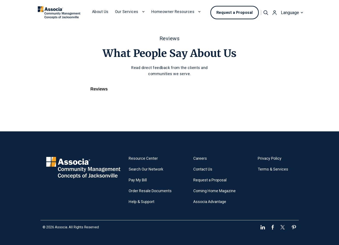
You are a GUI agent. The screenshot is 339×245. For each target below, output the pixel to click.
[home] (59, 12)
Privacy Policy (269, 158)
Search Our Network (146, 169)
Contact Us (202, 169)
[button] (130, 12)
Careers (200, 158)
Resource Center (143, 158)
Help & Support (141, 201)
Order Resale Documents (150, 191)
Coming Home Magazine (214, 191)
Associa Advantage (209, 201)
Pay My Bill (138, 180)
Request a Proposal (234, 12)
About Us (100, 11)
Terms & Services (273, 169)
